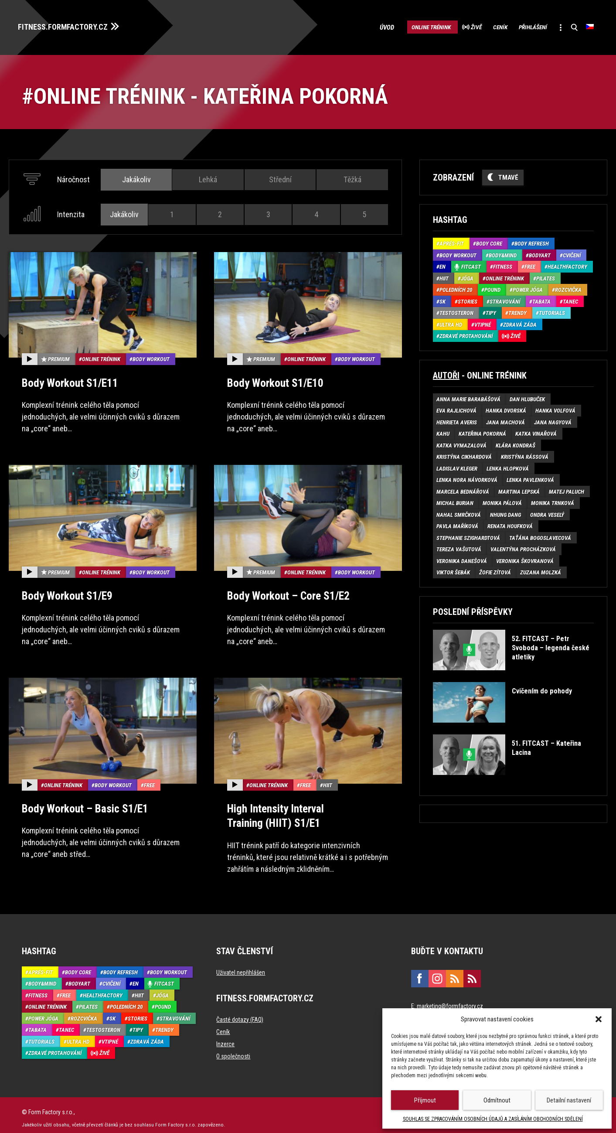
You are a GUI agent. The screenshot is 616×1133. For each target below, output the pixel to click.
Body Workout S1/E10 (272, 380)
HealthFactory (567, 264)
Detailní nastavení (569, 1100)
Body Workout (151, 357)
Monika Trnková (552, 501)
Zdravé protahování (466, 334)
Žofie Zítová (495, 570)
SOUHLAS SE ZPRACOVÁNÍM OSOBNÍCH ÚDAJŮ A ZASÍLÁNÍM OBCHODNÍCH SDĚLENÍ (493, 1119)
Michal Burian (454, 501)
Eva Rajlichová (456, 408)
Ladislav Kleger (456, 466)
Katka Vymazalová (461, 443)
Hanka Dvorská (506, 408)
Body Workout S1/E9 (65, 592)
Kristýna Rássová (524, 454)
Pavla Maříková (457, 524)
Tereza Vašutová (458, 547)
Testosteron (456, 310)
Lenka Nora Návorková (466, 477)
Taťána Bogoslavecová (540, 535)
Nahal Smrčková (458, 512)
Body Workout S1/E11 (67, 380)
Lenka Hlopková (508, 466)
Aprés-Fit (451, 241)
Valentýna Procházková (523, 547)
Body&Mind (503, 252)
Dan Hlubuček (527, 396)
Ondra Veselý (547, 512)
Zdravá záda (520, 322)
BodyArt (540, 252)
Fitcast (471, 264)
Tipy (491, 310)
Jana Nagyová (553, 419)
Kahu (442, 431)
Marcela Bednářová (462, 489)
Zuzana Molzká (540, 570)
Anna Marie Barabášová (468, 396)
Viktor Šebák (453, 570)
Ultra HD (450, 322)
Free (149, 781)
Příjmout (425, 1100)
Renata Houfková (510, 524)
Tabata (541, 299)
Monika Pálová (502, 501)
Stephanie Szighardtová (468, 535)
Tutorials (552, 310)
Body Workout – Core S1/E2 (285, 592)
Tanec (570, 299)
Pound (492, 287)
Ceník (479, 26)
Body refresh (531, 241)
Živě (448, 26)
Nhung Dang (505, 512)
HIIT (327, 781)
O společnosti (233, 1050)
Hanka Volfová (555, 408)
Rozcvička (568, 287)
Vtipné (482, 322)
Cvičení (572, 252)
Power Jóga (528, 287)
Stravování (505, 299)
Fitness (502, 264)
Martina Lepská (519, 489)
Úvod (347, 26)
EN (442, 264)
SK (442, 299)
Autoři (446, 373)
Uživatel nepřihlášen (240, 966)
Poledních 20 (455, 287)
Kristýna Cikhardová (464, 454)
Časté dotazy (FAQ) (239, 1013)
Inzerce (225, 1037)
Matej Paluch (566, 489)
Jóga (467, 276)
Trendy (517, 310)
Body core (489, 241)
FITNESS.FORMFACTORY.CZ (70, 25)
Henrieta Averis (456, 419)
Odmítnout (496, 1100)
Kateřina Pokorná (482, 431)
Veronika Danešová (461, 558)
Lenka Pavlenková (530, 477)
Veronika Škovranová (525, 558)
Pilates (545, 276)
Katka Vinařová (536, 431)
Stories (467, 299)
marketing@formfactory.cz (450, 999)
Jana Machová (505, 419)
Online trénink (394, 26)
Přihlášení (521, 26)
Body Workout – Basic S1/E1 (82, 804)
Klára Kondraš (515, 443)
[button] (598, 1019)
